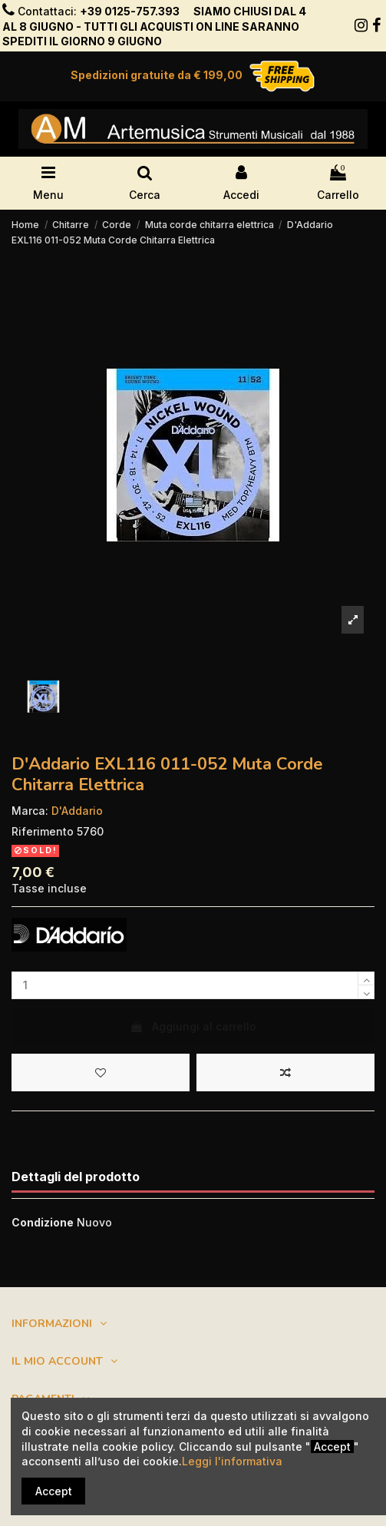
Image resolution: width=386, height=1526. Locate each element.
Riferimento (43, 831)
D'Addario (77, 810)
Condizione (43, 1222)
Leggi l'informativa (232, 1461)
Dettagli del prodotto (76, 1177)
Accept (53, 1491)
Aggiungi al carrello (193, 1026)
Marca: (30, 810)
